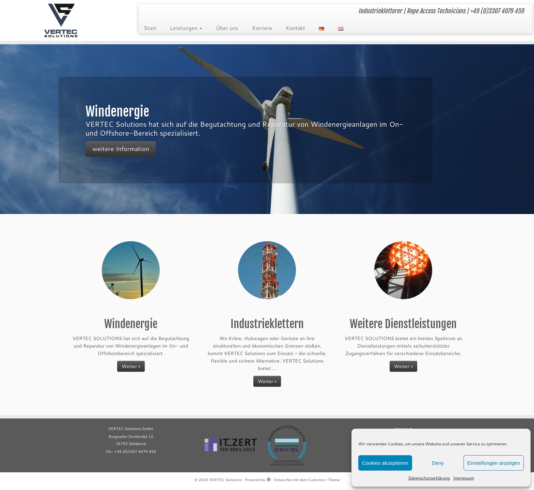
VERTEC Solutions (225, 479)
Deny (438, 463)
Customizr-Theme (324, 479)
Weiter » (131, 366)
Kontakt (295, 27)
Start (150, 27)
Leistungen (186, 27)
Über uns (227, 27)
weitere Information (120, 148)
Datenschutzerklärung (429, 477)
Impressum (463, 477)
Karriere (262, 27)
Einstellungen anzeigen (493, 463)
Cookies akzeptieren (385, 463)
